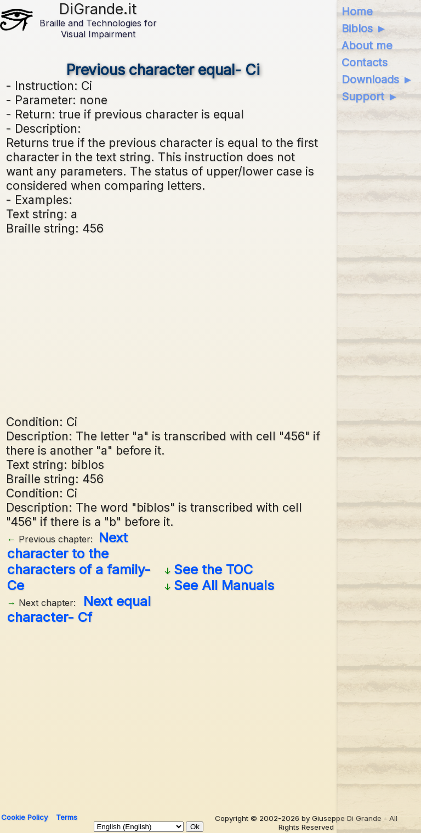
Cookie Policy (24, 817)
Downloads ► (377, 79)
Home (357, 11)
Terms (66, 817)
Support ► (370, 96)
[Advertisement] (163, 323)
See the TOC (213, 569)
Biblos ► (364, 28)
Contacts (365, 62)
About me (367, 45)
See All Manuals (224, 585)
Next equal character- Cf (79, 609)
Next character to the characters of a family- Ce (79, 561)
